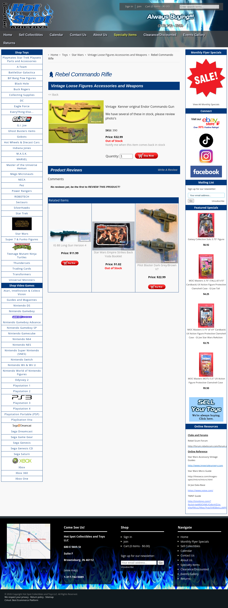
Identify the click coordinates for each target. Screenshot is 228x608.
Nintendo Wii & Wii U (22, 365)
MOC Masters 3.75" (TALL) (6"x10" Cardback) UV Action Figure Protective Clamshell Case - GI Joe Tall (206, 284)
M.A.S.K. (21, 153)
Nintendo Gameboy (22, 311)
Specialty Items (125, 34)
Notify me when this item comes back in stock (135, 145)
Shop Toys (22, 52)
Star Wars (21, 233)
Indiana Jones (22, 148)
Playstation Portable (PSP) (21, 414)
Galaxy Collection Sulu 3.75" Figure (206, 239)
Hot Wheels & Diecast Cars (22, 142)
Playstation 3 (22, 403)
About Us (100, 34)
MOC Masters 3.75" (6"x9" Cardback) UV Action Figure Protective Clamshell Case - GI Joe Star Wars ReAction (206, 333)
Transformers (22, 274)
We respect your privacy (16, 597)
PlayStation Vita (21, 419)
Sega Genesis (22, 442)
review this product (103, 186)
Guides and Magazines (22, 300)
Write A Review (167, 169)
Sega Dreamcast (22, 431)
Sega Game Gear (22, 437)
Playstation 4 (22, 408)
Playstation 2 (22, 391)
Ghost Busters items (21, 131)
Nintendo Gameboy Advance (22, 322)
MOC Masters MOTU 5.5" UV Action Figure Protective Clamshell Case (206, 380)
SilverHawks (22, 207)
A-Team (22, 67)
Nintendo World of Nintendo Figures (22, 372)
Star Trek (22, 213)
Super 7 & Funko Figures (21, 239)
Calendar (56, 34)
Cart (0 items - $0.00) (157, 6)
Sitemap (49, 597)
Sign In (129, 6)
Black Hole (22, 83)
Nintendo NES (22, 344)
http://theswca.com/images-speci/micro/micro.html (202, 478)
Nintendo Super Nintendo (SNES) (22, 352)
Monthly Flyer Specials (194, 541)
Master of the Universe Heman (21, 166)
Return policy (36, 597)
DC (22, 100)
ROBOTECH (21, 196)
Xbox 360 (22, 473)
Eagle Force (22, 106)
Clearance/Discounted (160, 34)
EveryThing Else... (22, 112)
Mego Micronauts (22, 174)
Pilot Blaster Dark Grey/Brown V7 (157, 267)
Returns (9, 43)
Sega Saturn (22, 454)
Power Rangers (22, 191)
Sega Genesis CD (22, 448)
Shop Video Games (21, 285)
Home (7, 34)
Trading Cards (22, 268)
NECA (21, 179)
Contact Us (78, 34)
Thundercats (21, 263)
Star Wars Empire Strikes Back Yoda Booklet (113, 254)
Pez (22, 185)
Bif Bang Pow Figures (22, 78)
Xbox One (21, 478)
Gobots (22, 136)
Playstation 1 (22, 385)
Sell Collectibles (31, 34)
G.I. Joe (22, 125)
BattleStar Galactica (22, 72)
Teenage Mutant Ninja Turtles (22, 255)
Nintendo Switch (22, 359)
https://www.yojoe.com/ (200, 490)
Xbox (22, 467)
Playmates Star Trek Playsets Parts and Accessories (22, 59)
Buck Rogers (22, 89)
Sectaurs (22, 202)
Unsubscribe (218, 200)
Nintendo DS (21, 305)
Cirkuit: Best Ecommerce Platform (21, 600)
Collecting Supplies (22, 95)
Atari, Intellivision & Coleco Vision (22, 292)
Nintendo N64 (22, 339)
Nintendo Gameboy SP (22, 327)
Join (139, 6)
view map (71, 570)
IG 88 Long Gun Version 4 (69, 245)
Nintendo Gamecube (22, 333)
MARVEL (21, 159)
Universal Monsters (22, 280)
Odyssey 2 (22, 380)
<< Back (53, 94)
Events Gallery (194, 34)
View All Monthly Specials (206, 104)
